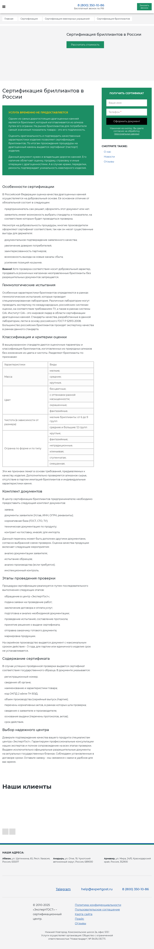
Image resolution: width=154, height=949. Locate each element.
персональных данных (126, 133)
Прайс (79, 919)
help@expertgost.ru (97, 889)
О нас (107, 151)
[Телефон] (126, 112)
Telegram (63, 889)
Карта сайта (83, 914)
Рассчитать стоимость (85, 44)
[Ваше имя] (126, 102)
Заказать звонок (144, 6)
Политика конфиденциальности (98, 905)
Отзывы (109, 161)
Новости (109, 156)
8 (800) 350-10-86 (91, 5)
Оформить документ (126, 121)
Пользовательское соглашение (97, 909)
